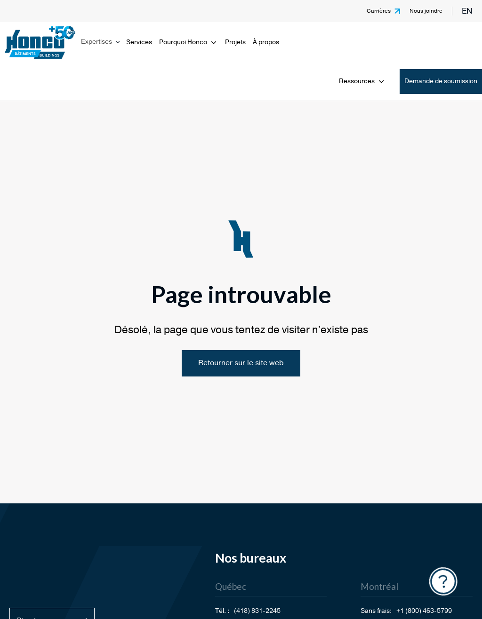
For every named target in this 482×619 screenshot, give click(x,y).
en (467, 11)
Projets (235, 42)
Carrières (379, 11)
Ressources (362, 81)
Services (139, 42)
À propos (266, 42)
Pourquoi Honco (188, 42)
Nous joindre (426, 11)
